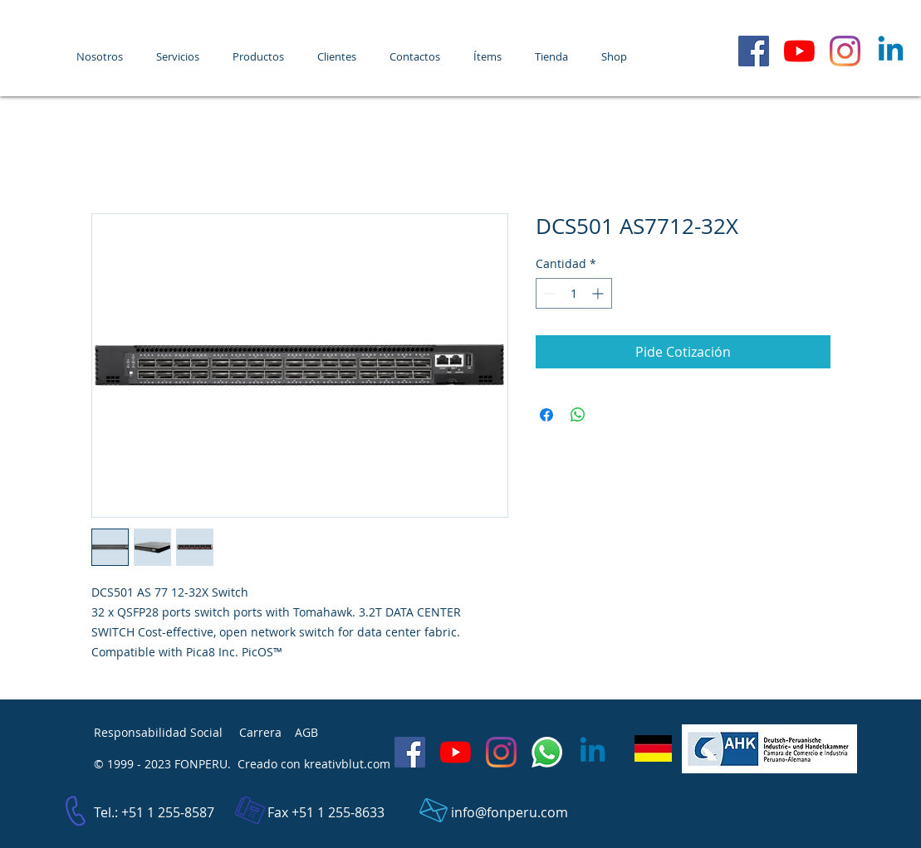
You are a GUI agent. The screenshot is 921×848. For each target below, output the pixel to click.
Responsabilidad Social (158, 732)
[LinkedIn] (890, 51)
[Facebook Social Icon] (753, 51)
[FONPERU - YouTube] (799, 51)
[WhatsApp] (547, 752)
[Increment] (599, 293)
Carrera (260, 732)
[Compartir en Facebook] (546, 415)
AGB (306, 732)
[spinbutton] (574, 293)
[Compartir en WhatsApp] (578, 415)
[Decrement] (548, 293)
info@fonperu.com (509, 812)
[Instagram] (845, 51)
